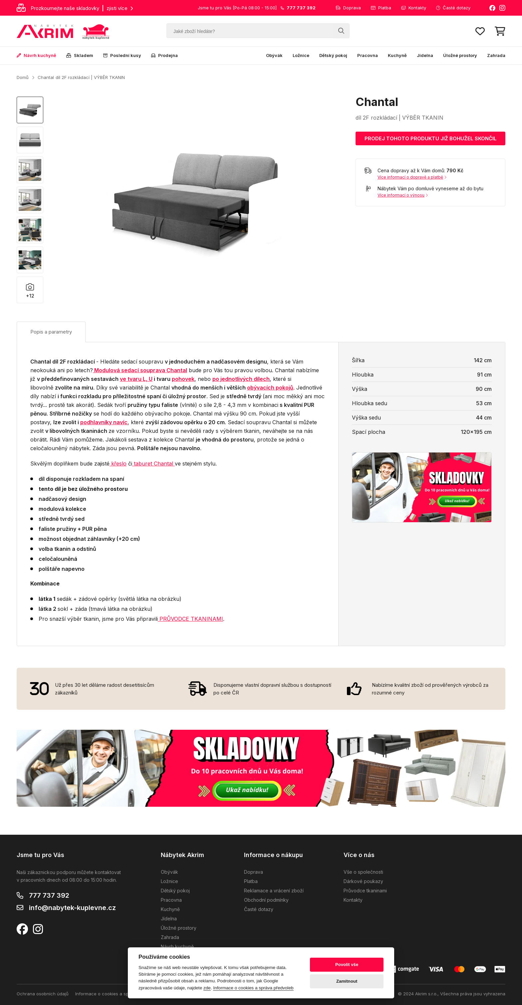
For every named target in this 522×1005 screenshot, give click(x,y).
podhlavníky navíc (104, 422)
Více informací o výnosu (403, 195)
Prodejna (164, 55)
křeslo (118, 463)
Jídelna (425, 55)
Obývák (274, 55)
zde (207, 987)
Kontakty (413, 7)
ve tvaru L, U (136, 379)
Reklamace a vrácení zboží (274, 890)
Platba (381, 7)
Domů (23, 77)
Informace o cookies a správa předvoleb (117, 993)
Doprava (348, 7)
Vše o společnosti (363, 872)
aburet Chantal (154, 463)
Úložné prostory (460, 55)
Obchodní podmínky (266, 900)
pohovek (183, 379)
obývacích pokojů (270, 387)
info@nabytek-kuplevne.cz (72, 908)
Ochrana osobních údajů (43, 993)
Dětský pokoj (333, 55)
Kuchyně (397, 55)
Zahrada (496, 55)
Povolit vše (346, 964)
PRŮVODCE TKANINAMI (190, 618)
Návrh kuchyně (36, 55)
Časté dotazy (453, 7)
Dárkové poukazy (363, 881)
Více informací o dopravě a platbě (412, 177)
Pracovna (367, 55)
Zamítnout (346, 981)
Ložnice (301, 55)
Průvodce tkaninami (365, 890)
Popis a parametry (51, 332)
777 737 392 (49, 895)
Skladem (79, 55)
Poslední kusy (122, 55)
